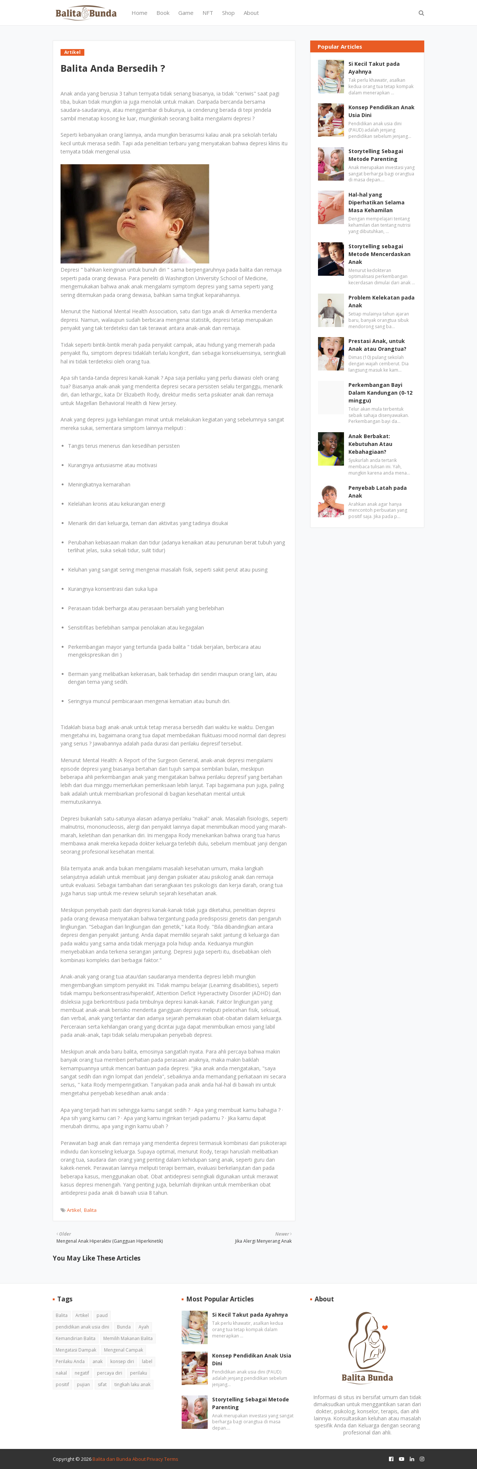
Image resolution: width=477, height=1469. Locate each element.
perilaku (138, 1373)
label (147, 1361)
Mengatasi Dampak (76, 1350)
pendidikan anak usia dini (82, 1327)
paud (102, 1315)
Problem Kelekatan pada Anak (381, 301)
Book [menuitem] (162, 12)
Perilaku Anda (70, 1361)
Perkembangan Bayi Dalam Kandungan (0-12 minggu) (380, 392)
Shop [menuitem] (228, 12)
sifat (102, 1384)
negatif (82, 1373)
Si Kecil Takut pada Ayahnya (374, 67)
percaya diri (109, 1373)
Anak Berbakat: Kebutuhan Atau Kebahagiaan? (370, 444)
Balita (90, 1210)
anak (98, 1361)
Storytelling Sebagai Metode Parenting (375, 155)
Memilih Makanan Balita (128, 1338)
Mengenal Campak (123, 1350)
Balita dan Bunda (112, 1459)
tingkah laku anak (132, 1384)
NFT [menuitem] (207, 12)
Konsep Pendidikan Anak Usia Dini (381, 111)
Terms (171, 1459)
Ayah (144, 1327)
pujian (83, 1384)
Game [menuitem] (186, 12)
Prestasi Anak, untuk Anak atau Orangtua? (377, 344)
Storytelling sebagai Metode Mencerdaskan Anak (379, 254)
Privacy (155, 1459)
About (139, 1459)
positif (62, 1384)
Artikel (74, 1210)
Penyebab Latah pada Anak (377, 491)
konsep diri (122, 1361)
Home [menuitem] (139, 12)
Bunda (124, 1327)
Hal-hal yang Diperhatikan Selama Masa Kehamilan (376, 202)
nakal (61, 1373)
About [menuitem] (251, 12)
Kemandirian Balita (75, 1338)
